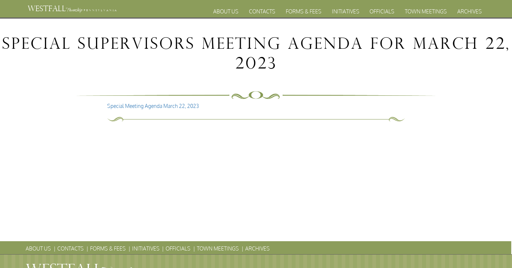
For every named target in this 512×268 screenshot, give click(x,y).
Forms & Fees (303, 11)
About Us (226, 11)
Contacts (262, 11)
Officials (381, 11)
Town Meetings (426, 11)
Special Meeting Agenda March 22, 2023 (153, 106)
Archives (469, 11)
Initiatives (345, 11)
